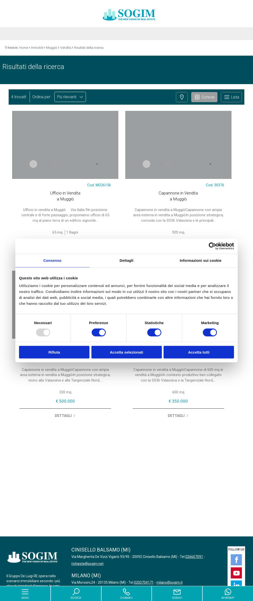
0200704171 (144, 582)
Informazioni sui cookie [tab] (201, 260)
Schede (204, 97)
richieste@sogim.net (87, 564)
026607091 (194, 557)
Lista (231, 97)
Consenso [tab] (52, 260)
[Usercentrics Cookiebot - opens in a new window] (212, 246)
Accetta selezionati (126, 352)
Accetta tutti (199, 352)
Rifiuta (54, 352)
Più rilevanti (70, 97)
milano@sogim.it (169, 582)
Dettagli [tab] (126, 260)
